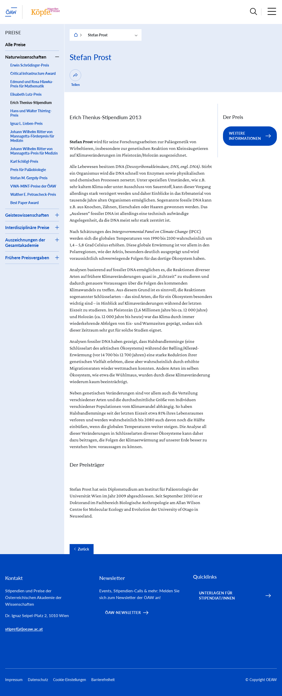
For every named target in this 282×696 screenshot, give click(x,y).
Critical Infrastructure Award (33, 73)
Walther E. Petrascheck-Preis (33, 194)
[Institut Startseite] (45, 12)
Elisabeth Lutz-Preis (26, 94)
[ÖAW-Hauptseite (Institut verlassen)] (11, 12)
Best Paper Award (24, 202)
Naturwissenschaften (25, 57)
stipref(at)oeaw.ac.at (24, 628)
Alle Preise (15, 44)
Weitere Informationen (245, 136)
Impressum (14, 679)
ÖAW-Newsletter (123, 612)
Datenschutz (38, 679)
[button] (253, 12)
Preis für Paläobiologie (28, 169)
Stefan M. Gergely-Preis (28, 178)
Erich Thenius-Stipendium (31, 102)
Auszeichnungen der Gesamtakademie (25, 242)
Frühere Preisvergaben (27, 257)
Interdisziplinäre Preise (27, 227)
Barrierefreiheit (103, 679)
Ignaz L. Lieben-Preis (26, 123)
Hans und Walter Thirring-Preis (31, 113)
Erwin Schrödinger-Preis (29, 65)
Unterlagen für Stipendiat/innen (217, 595)
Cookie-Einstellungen (69, 679)
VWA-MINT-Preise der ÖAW (33, 186)
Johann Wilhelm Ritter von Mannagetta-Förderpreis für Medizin (32, 136)
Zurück (83, 549)
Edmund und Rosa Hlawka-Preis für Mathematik (31, 83)
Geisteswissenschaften (27, 215)
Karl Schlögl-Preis (24, 161)
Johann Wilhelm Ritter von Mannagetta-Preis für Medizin (34, 151)
